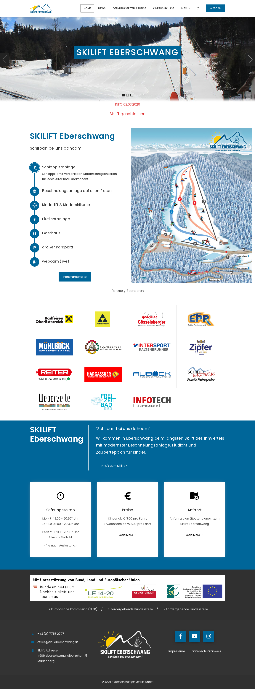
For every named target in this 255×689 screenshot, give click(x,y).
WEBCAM (216, 8)
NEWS (101, 8)
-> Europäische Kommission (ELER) (72, 609)
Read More (128, 535)
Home (87, 8)
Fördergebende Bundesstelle (131, 609)
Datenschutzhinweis (206, 651)
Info (185, 8)
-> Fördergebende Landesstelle (185, 609)
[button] (123, 95)
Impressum (176, 651)
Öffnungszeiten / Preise (129, 8)
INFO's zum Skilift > (114, 466)
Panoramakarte (75, 277)
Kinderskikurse (163, 8)
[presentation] (4, 59)
